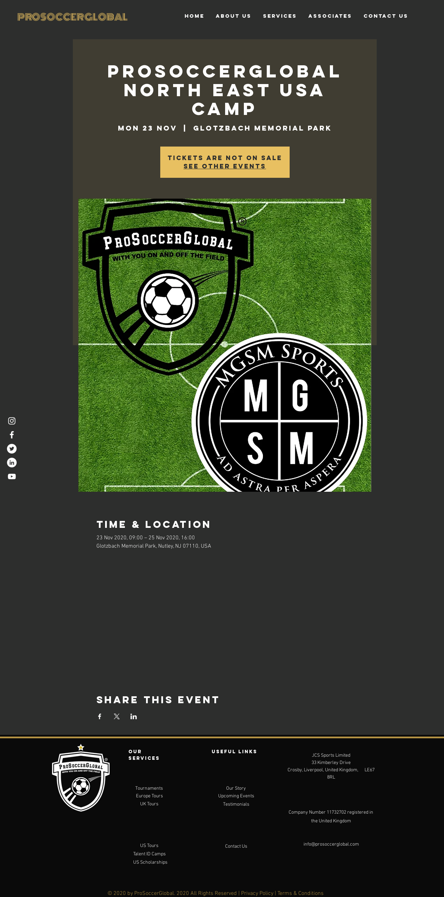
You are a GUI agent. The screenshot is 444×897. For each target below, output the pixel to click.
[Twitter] (12, 449)
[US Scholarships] (150, 862)
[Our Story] (236, 788)
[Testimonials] (236, 804)
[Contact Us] (236, 846)
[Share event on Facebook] (99, 716)
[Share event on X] (116, 716)
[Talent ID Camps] (149, 854)
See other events (224, 166)
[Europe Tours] (149, 796)
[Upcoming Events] (236, 796)
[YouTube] (12, 476)
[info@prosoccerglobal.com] (331, 844)
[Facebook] (12, 435)
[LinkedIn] (12, 462)
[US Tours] (149, 845)
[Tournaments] (149, 788)
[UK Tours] (149, 804)
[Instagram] (12, 421)
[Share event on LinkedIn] (133, 716)
